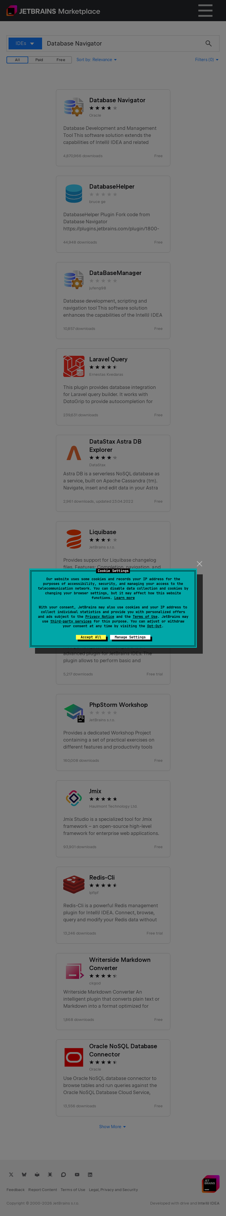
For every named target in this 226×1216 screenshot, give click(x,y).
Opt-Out (154, 626)
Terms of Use (145, 616)
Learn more (124, 598)
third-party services (71, 621)
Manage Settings (130, 637)
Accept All (91, 637)
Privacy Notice (99, 616)
